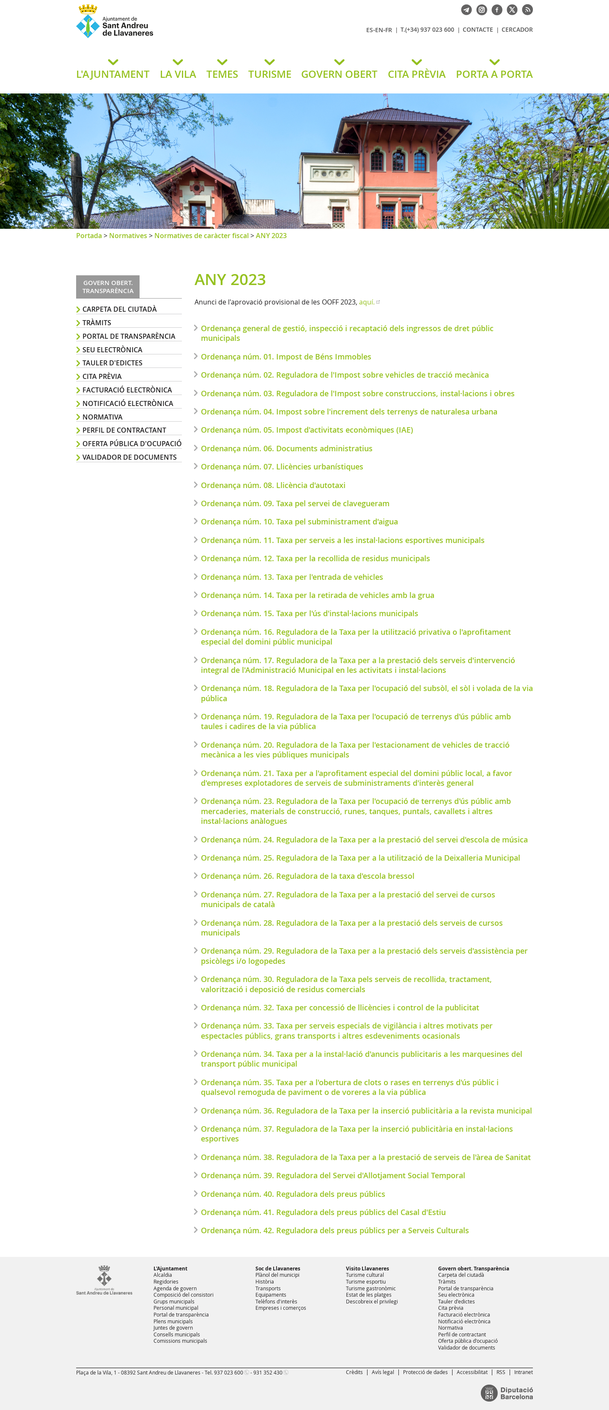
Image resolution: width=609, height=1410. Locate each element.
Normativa (102, 417)
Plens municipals (173, 1321)
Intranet (523, 1372)
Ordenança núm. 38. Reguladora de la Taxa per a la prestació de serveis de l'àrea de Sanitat (366, 1157)
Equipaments (270, 1294)
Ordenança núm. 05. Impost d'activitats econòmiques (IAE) (307, 430)
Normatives (128, 235)
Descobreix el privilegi (372, 1301)
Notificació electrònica (127, 403)
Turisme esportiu (366, 1281)
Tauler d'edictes (112, 363)
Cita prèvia (102, 376)
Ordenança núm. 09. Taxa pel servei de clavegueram (295, 503)
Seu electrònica (112, 349)
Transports (268, 1288)
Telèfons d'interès (276, 1301)
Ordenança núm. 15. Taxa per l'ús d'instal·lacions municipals (309, 613)
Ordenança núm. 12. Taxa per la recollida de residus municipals (315, 558)
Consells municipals (177, 1334)
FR (388, 30)
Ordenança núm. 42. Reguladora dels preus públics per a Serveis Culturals (335, 1230)
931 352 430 (268, 1372)
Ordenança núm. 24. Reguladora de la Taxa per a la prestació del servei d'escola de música (364, 839)
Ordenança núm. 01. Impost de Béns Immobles (286, 356)
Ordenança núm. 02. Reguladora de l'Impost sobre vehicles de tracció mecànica (345, 375)
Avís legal (383, 1372)
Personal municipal (176, 1307)
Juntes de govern (173, 1327)
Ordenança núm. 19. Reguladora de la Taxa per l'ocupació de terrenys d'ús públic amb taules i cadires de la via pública (356, 721)
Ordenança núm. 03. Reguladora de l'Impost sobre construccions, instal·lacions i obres (358, 393)
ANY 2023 (271, 235)
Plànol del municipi (277, 1274)
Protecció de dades (425, 1372)
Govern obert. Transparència (473, 1268)
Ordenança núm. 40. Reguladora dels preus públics (293, 1194)
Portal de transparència (129, 336)
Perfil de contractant (124, 430)
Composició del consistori (184, 1294)
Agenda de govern (175, 1288)
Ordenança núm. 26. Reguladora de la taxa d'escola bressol (307, 876)
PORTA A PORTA (494, 74)
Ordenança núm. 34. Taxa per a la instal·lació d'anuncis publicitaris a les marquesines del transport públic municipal (361, 1059)
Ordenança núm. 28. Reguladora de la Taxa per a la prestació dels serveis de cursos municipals (352, 928)
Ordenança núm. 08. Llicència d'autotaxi (273, 485)
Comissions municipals (180, 1340)
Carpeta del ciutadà (119, 309)
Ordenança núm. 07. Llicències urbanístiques (282, 466)
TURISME (269, 74)
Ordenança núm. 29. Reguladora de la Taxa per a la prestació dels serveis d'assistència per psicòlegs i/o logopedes (364, 956)
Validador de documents (129, 457)
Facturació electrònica (127, 390)
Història (264, 1281)
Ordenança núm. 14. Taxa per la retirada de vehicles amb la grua (317, 595)
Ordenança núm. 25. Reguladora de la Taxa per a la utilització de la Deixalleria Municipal (360, 858)
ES (369, 30)
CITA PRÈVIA (417, 74)
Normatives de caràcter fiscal (201, 235)
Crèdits (354, 1372)
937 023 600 (228, 1372)
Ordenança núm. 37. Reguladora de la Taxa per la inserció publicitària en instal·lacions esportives (357, 1134)
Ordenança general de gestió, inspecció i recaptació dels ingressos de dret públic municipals (347, 333)
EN (379, 30)
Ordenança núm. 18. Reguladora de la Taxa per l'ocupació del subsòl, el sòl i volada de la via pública (367, 693)
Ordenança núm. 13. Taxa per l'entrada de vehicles (292, 577)
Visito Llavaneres (367, 1268)
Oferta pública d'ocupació (132, 443)
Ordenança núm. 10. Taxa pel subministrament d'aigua (299, 521)
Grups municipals (174, 1301)
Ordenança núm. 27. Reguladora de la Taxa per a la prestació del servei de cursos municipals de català (348, 899)
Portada (89, 235)
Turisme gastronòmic (371, 1288)
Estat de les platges (369, 1294)
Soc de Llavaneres (277, 1268)
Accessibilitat (472, 1372)
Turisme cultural (365, 1274)
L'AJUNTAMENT (113, 74)
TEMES (222, 74)
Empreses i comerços (280, 1307)
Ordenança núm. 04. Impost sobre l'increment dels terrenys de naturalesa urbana (349, 411)
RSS (501, 1372)
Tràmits (96, 322)
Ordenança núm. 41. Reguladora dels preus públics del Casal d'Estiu (323, 1212)
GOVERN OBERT (339, 74)
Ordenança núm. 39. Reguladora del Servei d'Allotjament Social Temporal (333, 1175)
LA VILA (178, 74)
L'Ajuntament (170, 1268)
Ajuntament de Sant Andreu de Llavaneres (175, 37)
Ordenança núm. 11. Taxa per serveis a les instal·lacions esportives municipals (343, 540)
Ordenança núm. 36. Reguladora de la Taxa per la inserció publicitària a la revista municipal (366, 1111)
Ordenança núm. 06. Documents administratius (287, 448)
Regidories (166, 1281)
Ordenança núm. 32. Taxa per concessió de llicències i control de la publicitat (340, 1007)
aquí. (367, 302)
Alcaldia (163, 1274)
